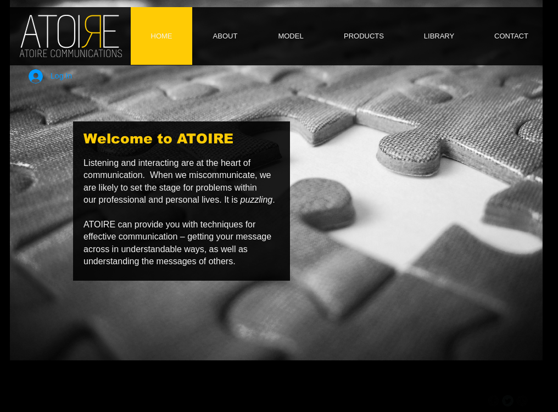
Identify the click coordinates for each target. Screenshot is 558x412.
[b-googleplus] (522, 401)
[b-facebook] (493, 401)
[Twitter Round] (508, 401)
